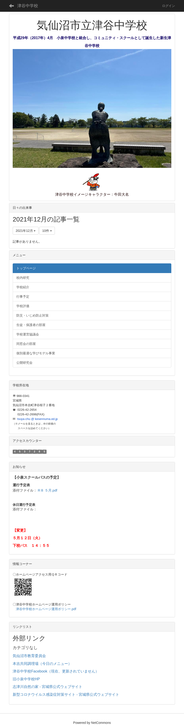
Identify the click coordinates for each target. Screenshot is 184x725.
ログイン (168, 6)
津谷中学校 (27, 5)
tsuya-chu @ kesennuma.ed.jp (37, 419)
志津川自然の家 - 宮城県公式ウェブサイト (47, 687)
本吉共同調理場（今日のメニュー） (42, 664)
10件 (47, 231)
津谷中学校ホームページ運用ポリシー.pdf (46, 609)
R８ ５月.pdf (47, 490)
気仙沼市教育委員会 (29, 656)
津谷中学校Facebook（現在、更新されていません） (56, 671)
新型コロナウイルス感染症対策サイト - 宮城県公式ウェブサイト (66, 694)
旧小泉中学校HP (26, 679)
